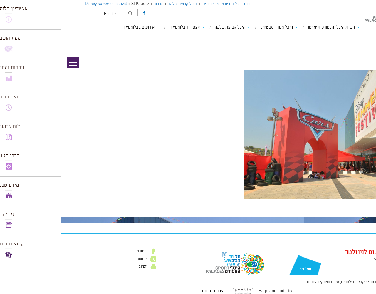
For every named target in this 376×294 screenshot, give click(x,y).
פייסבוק (80, 251)
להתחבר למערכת (356, 214)
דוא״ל (317, 260)
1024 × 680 (340, 202)
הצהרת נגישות (152, 291)
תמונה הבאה (365, 44)
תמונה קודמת (365, 38)
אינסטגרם (79, 259)
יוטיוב (81, 266)
